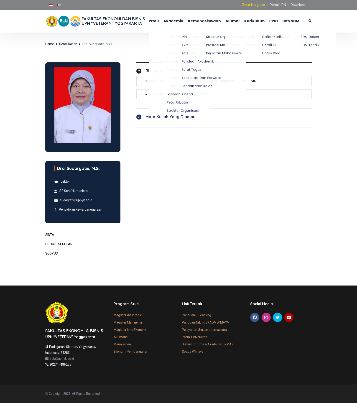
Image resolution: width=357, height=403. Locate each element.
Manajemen (122, 344)
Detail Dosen (68, 44)
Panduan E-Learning (196, 315)
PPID (273, 21)
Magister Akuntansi (128, 315)
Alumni (232, 21)
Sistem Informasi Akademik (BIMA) (207, 344)
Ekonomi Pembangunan (131, 351)
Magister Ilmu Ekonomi (130, 330)
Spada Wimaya (193, 351)
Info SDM (291, 21)
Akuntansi (121, 337)
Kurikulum (254, 21)
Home (49, 44)
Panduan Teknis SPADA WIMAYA (205, 322)
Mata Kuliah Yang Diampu (170, 116)
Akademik (173, 21)
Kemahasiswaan (204, 21)
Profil (154, 21)
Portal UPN (278, 5)
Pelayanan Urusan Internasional (204, 330)
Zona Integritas (253, 5)
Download (298, 5)
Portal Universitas (194, 337)
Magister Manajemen (129, 322)
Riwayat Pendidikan (164, 70)
